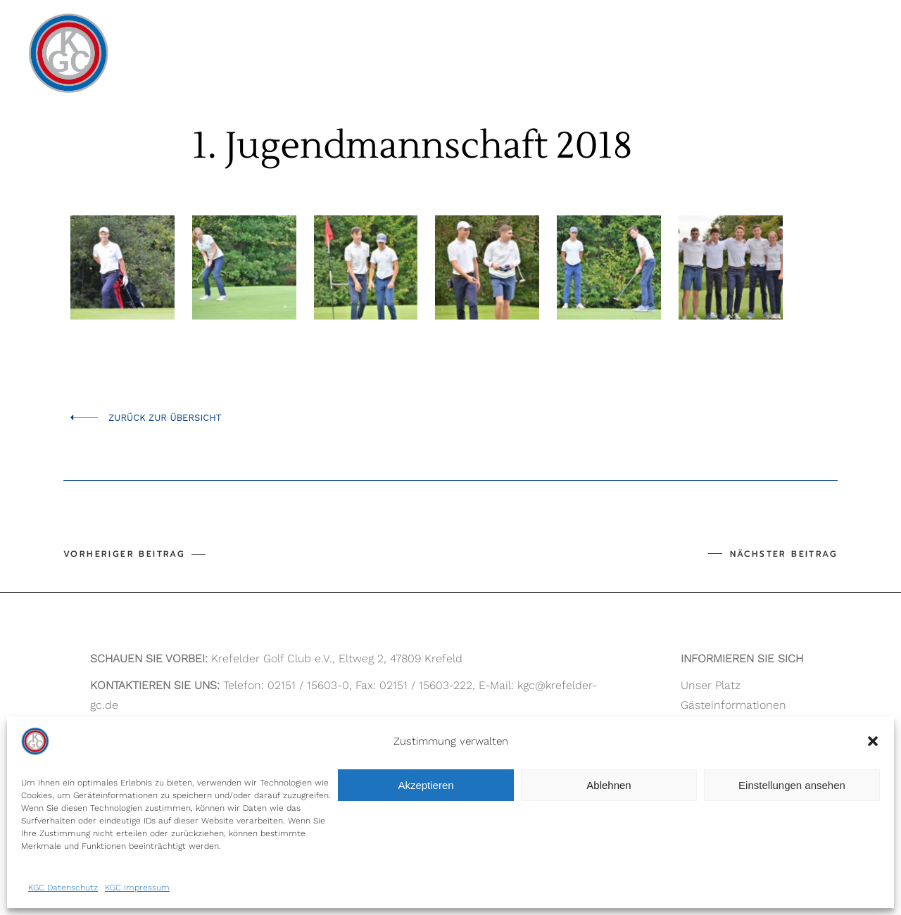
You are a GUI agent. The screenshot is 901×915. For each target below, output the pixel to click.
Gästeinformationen (733, 705)
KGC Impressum (137, 887)
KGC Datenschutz (63, 887)
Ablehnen (608, 785)
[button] (873, 741)
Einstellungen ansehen (791, 785)
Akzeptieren (425, 785)
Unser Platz (711, 685)
